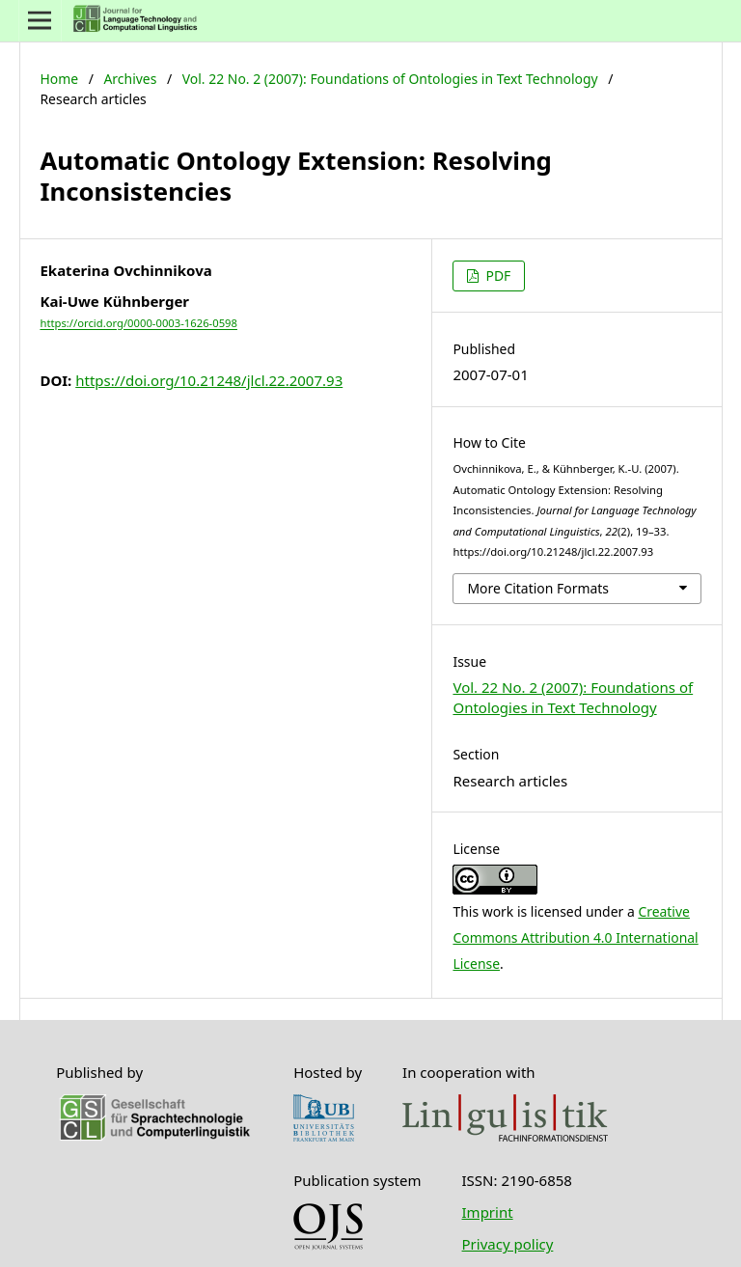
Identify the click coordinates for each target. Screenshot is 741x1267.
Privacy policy (508, 1243)
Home (59, 78)
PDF (496, 275)
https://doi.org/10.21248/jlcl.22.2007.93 (209, 380)
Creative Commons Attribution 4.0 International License (575, 937)
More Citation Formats (538, 588)
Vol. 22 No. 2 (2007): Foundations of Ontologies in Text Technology (390, 78)
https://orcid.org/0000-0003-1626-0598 (138, 324)
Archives (129, 78)
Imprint (487, 1212)
